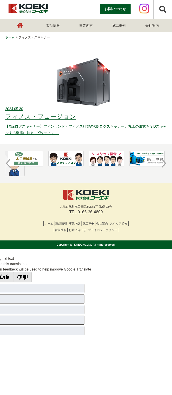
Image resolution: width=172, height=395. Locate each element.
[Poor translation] (22, 277)
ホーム (49, 223)
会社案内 (152, 25)
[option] (25, 159)
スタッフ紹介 (118, 223)
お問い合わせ (115, 9)
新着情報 (61, 230)
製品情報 (53, 25)
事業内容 (86, 25)
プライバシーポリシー (102, 230)
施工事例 (119, 25)
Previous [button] (8, 163)
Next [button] (164, 163)
